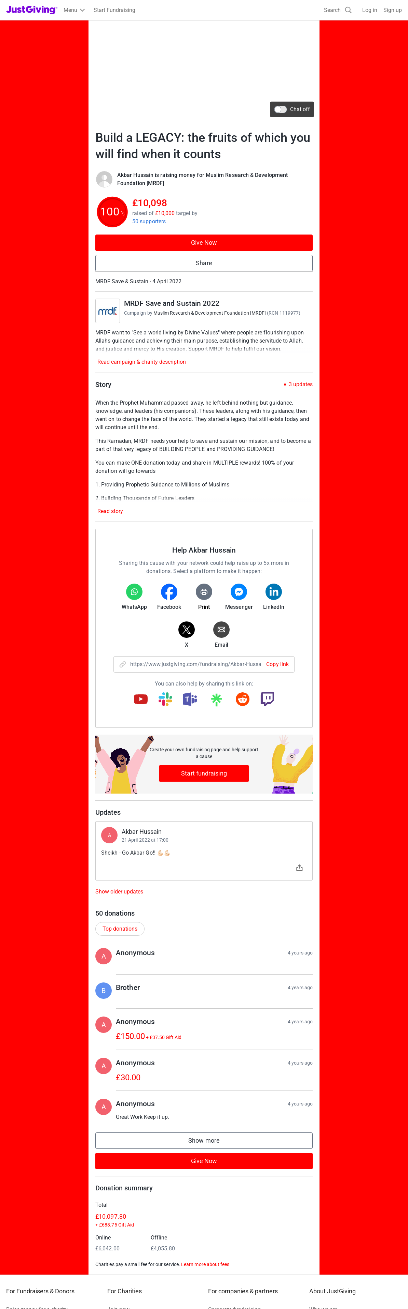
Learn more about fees (205, 1264)
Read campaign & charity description (141, 362)
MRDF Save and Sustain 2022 (171, 303)
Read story (110, 511)
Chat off (292, 109)
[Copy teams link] (190, 699)
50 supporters (149, 221)
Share (204, 263)
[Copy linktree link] (216, 701)
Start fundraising (204, 773)
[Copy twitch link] (267, 699)
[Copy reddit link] (242, 699)
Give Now (204, 242)
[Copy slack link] (165, 699)
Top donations (120, 929)
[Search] (338, 10)
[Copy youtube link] (141, 699)
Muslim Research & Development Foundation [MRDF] (209, 313)
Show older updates (119, 892)
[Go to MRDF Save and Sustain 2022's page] (107, 311)
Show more (210, 1142)
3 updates (301, 384)
